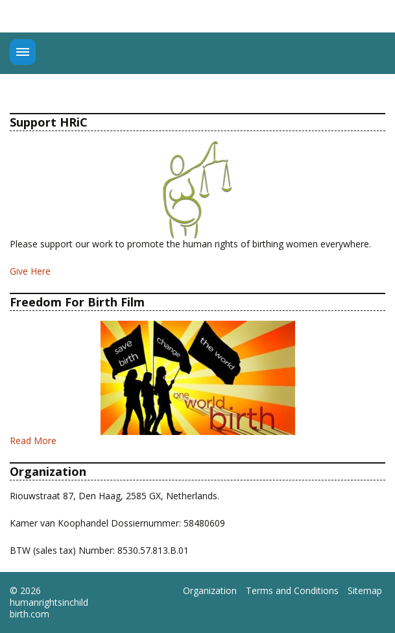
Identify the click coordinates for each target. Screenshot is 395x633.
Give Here (30, 271)
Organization (210, 591)
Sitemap (365, 591)
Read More (33, 440)
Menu (23, 52)
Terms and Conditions (292, 591)
